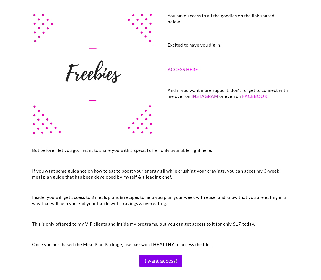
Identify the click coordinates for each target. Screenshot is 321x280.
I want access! (160, 261)
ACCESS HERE (183, 69)
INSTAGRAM (204, 96)
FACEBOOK (255, 96)
